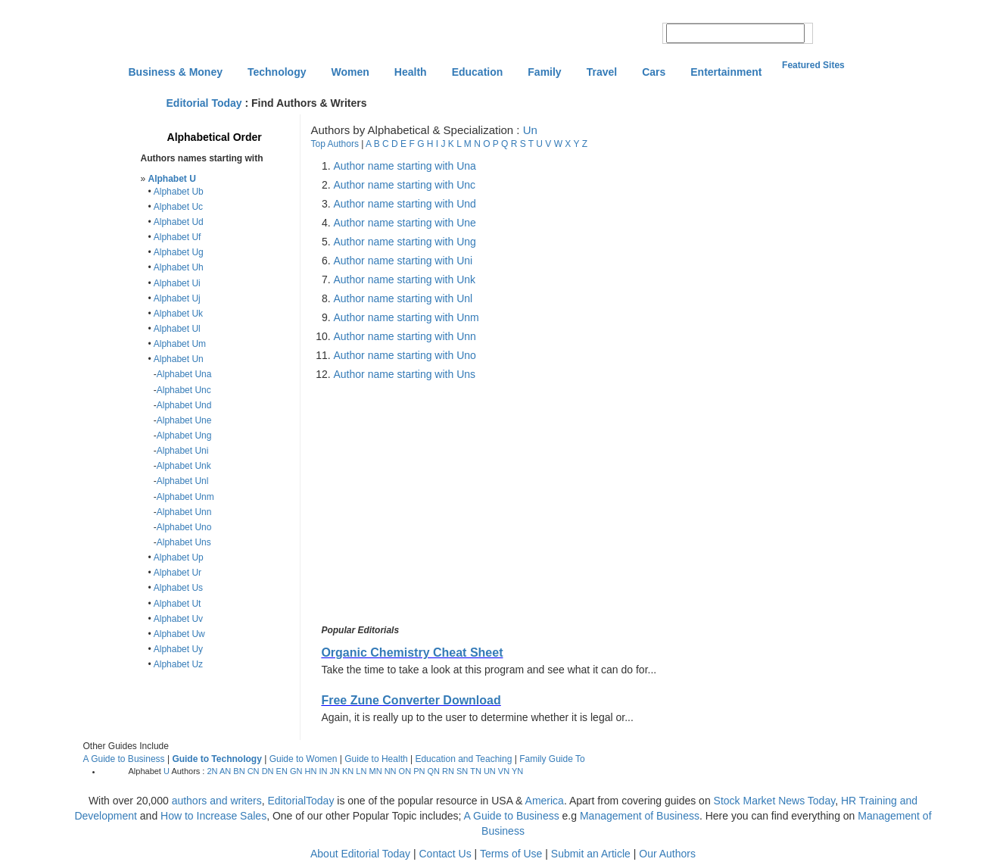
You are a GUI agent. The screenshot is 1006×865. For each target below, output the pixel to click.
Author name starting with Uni (403, 261)
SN (462, 771)
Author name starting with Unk (405, 279)
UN (490, 771)
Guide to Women (303, 759)
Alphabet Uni (183, 450)
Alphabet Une (184, 420)
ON (405, 771)
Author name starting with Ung (405, 242)
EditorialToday (300, 801)
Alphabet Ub (179, 191)
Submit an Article (591, 854)
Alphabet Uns (184, 542)
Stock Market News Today (775, 801)
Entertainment (726, 72)
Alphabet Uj (177, 298)
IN (323, 771)
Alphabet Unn (184, 512)
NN (391, 771)
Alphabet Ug (179, 252)
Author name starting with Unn (405, 336)
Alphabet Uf (177, 237)
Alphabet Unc (184, 390)
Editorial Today (204, 103)
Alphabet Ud (179, 222)
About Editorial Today (360, 854)
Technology (277, 72)
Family (544, 72)
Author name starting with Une (405, 223)
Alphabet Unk (184, 466)
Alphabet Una (184, 374)
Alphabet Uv (178, 619)
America (544, 801)
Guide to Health (375, 759)
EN (282, 771)
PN (419, 771)
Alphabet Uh (179, 267)
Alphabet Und (184, 405)
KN (348, 771)
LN (361, 771)
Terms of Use (511, 854)
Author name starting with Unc (405, 185)
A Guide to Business (124, 759)
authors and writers (217, 801)
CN (254, 771)
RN (448, 771)
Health (410, 72)
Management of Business (639, 816)
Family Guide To (551, 759)
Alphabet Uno (184, 527)
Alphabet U (172, 178)
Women (350, 72)
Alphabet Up (179, 557)
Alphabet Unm (185, 497)
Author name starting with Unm (406, 317)
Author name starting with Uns (405, 374)
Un (530, 129)
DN (268, 771)
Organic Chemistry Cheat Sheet (412, 652)
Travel (602, 72)
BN (238, 771)
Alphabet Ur (177, 572)
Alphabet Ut (177, 603)
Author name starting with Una (405, 166)
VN (503, 771)
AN (225, 771)
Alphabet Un (179, 359)
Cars (653, 72)
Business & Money (176, 72)
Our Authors (667, 854)
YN (517, 771)
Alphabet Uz (178, 664)
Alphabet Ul (177, 328)
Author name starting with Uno (405, 355)
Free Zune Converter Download (410, 700)
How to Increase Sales (213, 816)
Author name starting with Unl (403, 298)
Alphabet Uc (178, 206)
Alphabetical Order (214, 137)
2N (212, 771)
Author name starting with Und (405, 204)
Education (477, 72)
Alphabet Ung (184, 435)
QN (434, 771)
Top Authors (335, 144)
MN (375, 771)
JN (335, 771)
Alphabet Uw (179, 634)
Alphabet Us (178, 587)
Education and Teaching (463, 759)
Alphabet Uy (178, 649)
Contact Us (445, 854)
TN (475, 771)
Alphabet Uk (178, 313)
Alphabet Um (180, 344)
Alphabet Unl (183, 481)
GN (296, 771)
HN (310, 771)
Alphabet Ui (177, 283)
